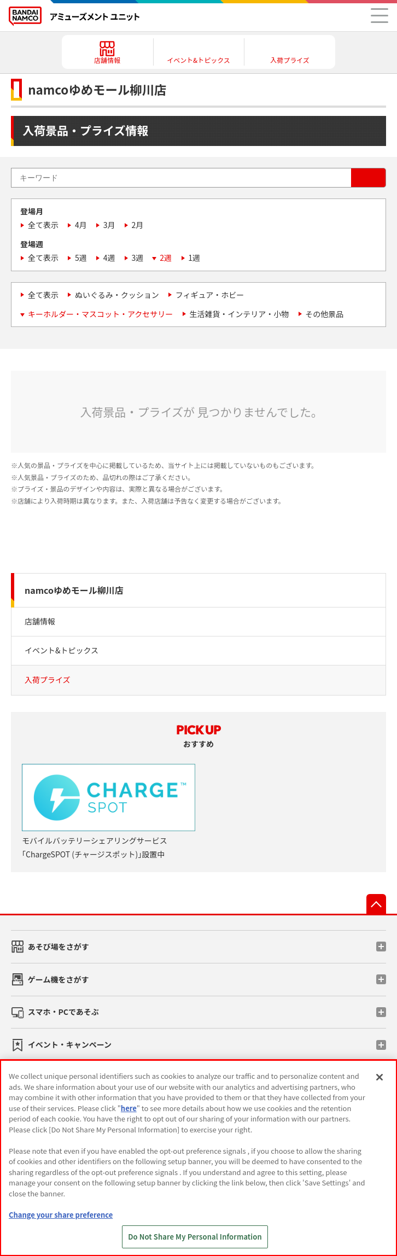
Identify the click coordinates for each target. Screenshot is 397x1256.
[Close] (379, 1077)
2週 (166, 257)
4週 (109, 257)
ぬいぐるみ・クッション (117, 294)
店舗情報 (40, 621)
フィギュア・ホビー (210, 294)
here (129, 1108)
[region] (198, 1158)
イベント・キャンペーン (70, 1044)
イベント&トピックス (61, 650)
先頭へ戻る (376, 904)
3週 (138, 257)
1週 (194, 257)
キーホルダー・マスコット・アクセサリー (100, 313)
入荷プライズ (48, 679)
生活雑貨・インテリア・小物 (239, 313)
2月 (138, 224)
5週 (81, 257)
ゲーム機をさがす (58, 979)
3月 (109, 224)
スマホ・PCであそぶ (63, 1011)
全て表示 (43, 224)
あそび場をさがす (58, 946)
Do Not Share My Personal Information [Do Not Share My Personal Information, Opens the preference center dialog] (195, 1236)
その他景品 (324, 313)
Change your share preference (61, 1215)
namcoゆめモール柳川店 (74, 590)
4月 (81, 224)
